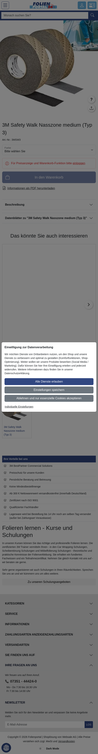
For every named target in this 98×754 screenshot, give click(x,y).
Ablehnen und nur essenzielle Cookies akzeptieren (49, 398)
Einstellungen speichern (49, 389)
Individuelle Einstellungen (19, 406)
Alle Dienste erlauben (49, 381)
